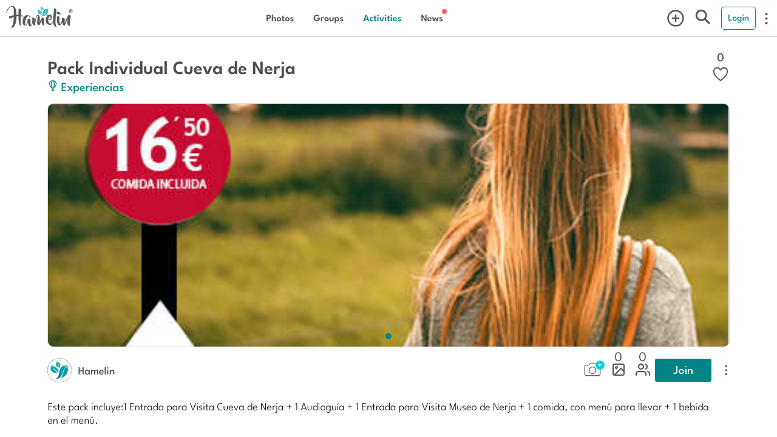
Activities (382, 18)
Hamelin (96, 370)
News (432, 18)
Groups (328, 18)
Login (738, 17)
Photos (280, 18)
